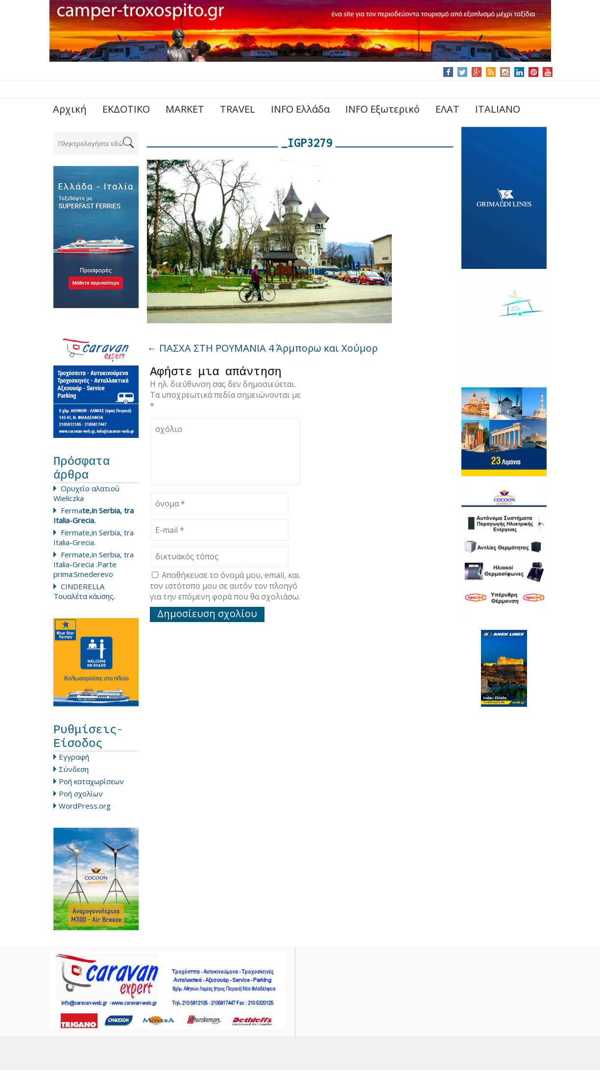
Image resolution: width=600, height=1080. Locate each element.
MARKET (185, 109)
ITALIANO (497, 109)
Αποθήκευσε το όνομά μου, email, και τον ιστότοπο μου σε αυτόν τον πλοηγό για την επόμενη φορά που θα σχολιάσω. (225, 588)
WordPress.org (85, 815)
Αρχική (70, 109)
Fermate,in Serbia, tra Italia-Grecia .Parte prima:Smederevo (93, 569)
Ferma (93, 520)
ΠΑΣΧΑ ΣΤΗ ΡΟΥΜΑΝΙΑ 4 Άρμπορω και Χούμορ (262, 348)
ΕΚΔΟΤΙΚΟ (126, 109)
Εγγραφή (74, 766)
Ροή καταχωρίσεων (91, 791)
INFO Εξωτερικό (382, 109)
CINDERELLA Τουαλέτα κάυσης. (84, 596)
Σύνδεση (74, 779)
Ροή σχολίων (81, 803)
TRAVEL (237, 109)
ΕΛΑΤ (447, 109)
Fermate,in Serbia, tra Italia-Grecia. (93, 542)
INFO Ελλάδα (300, 109)
